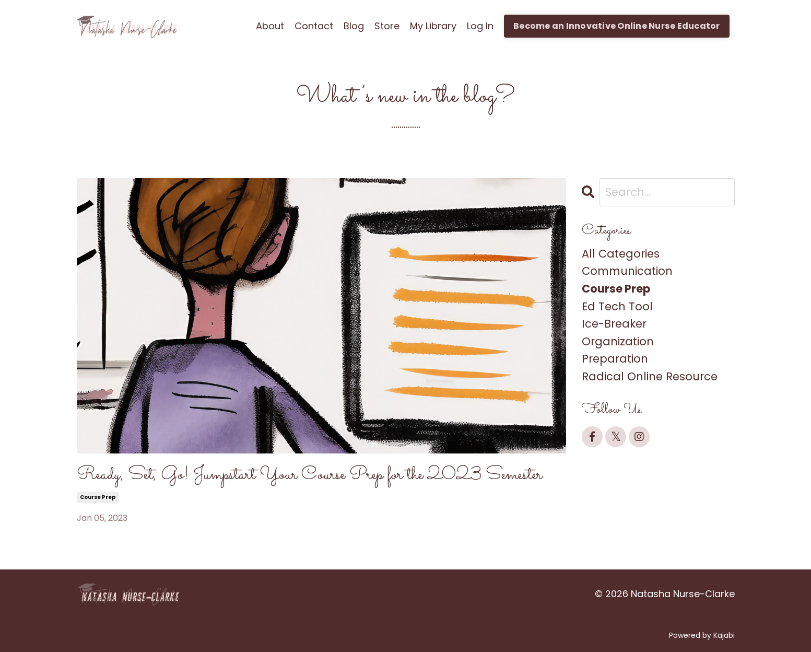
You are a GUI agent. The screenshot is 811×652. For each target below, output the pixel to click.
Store (386, 25)
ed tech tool (617, 306)
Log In (480, 25)
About (270, 25)
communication (627, 270)
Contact (314, 25)
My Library (433, 25)
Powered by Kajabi (702, 635)
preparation (615, 358)
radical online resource (650, 376)
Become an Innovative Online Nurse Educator (616, 26)
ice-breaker (614, 323)
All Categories (621, 253)
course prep (98, 497)
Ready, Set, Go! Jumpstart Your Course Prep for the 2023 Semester (309, 475)
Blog (354, 25)
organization (618, 341)
